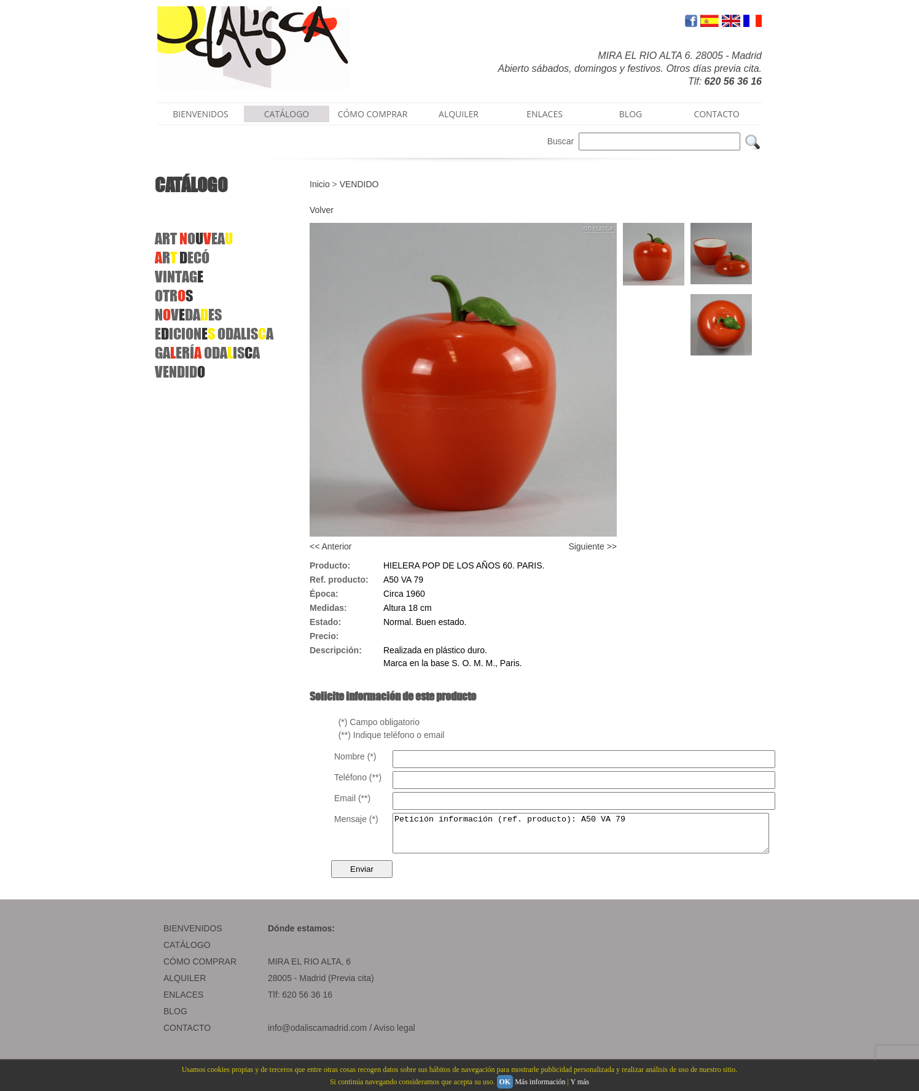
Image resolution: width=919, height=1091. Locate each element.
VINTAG (179, 276)
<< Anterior (331, 546)
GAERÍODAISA (207, 353)
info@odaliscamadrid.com (317, 1035)
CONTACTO (716, 114)
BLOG (630, 114)
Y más (579, 1081)
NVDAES (188, 315)
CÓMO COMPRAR (373, 114)
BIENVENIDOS (201, 114)
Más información (540, 1081)
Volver (322, 210)
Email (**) (352, 798)
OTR (174, 296)
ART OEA (194, 238)
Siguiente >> (592, 546)
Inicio (320, 184)
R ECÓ (182, 257)
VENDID (180, 372)
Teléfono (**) (357, 777)
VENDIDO (359, 184)
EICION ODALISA (214, 334)
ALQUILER (459, 114)
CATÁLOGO (287, 114)
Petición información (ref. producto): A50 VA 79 (604, 837)
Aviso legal (394, 1035)
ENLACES (544, 114)
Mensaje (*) (356, 819)
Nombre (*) (355, 756)
